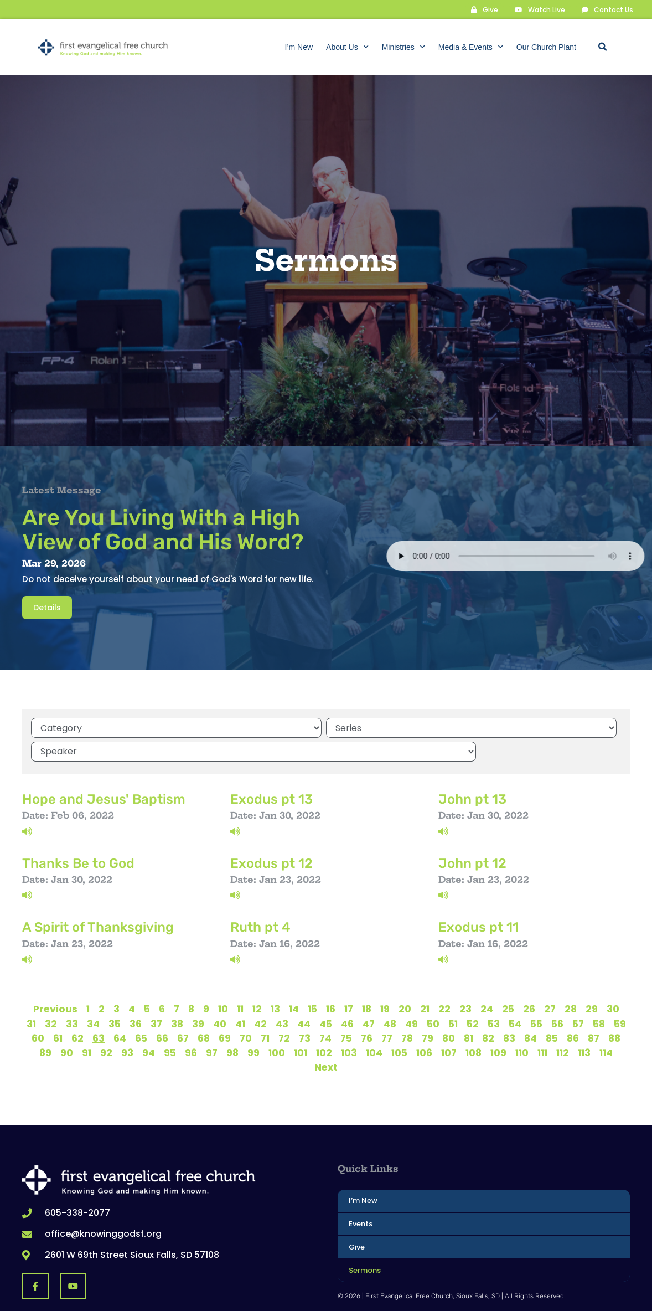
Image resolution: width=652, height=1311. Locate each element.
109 (498, 1025)
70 (246, 1010)
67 (183, 1010)
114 (606, 1025)
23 (465, 981)
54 (515, 996)
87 (593, 1010)
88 (614, 1010)
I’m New (299, 47)
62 (77, 1010)
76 (366, 1010)
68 (204, 1010)
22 (444, 981)
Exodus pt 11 (478, 899)
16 (330, 981)
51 (453, 996)
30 (613, 981)
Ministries (403, 47)
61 (58, 1010)
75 (346, 1010)
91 (86, 1025)
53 (494, 996)
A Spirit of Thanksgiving (98, 899)
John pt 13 (472, 771)
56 (557, 996)
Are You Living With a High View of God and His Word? (163, 529)
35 (114, 996)
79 (427, 1010)
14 (294, 981)
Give (357, 1219)
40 (219, 996)
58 (599, 996)
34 (93, 996)
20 (405, 981)
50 (433, 996)
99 (253, 1025)
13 (275, 981)
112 (562, 1025)
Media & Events (470, 47)
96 (191, 1025)
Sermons (365, 1242)
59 (620, 996)
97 (212, 1025)
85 (552, 1010)
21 (425, 981)
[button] (602, 47)
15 (312, 981)
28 (571, 981)
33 (72, 996)
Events (360, 1196)
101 (300, 1025)
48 (390, 996)
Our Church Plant (546, 47)
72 (284, 1010)
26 (529, 981)
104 (374, 1025)
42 (260, 996)
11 (240, 981)
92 (106, 1025)
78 (407, 1010)
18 (366, 981)
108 (473, 1025)
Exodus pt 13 (271, 771)
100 (276, 1025)
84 (530, 1010)
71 (265, 1010)
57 (578, 996)
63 (98, 1010)
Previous (55, 981)
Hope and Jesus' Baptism (103, 771)
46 (347, 996)
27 (550, 981)
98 (232, 1025)
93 (127, 1025)
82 (488, 1010)
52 (473, 996)
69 (225, 1010)
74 (325, 1010)
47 (369, 996)
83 (509, 1010)
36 (136, 996)
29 (592, 981)
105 (399, 1025)
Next (326, 1039)
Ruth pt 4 (260, 899)
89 (45, 1025)
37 (156, 996)
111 (542, 1025)
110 (522, 1025)
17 (348, 981)
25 (508, 981)
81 (468, 1010)
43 (282, 996)
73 (305, 1010)
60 (38, 1010)
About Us (347, 47)
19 (385, 981)
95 (170, 1025)
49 (411, 996)
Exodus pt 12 (271, 835)
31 (31, 996)
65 (141, 1010)
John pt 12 (472, 835)
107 (449, 1025)
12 (257, 981)
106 (424, 1025)
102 (324, 1025)
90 (66, 1025)
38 (177, 996)
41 (240, 996)
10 (223, 981)
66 (162, 1010)
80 (448, 1010)
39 (198, 996)
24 (486, 981)
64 (119, 1010)
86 (573, 1010)
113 (584, 1025)
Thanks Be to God (78, 835)
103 (349, 1025)
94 (148, 1025)
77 (386, 1010)
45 (325, 996)
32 (51, 996)
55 (536, 996)
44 (304, 996)
